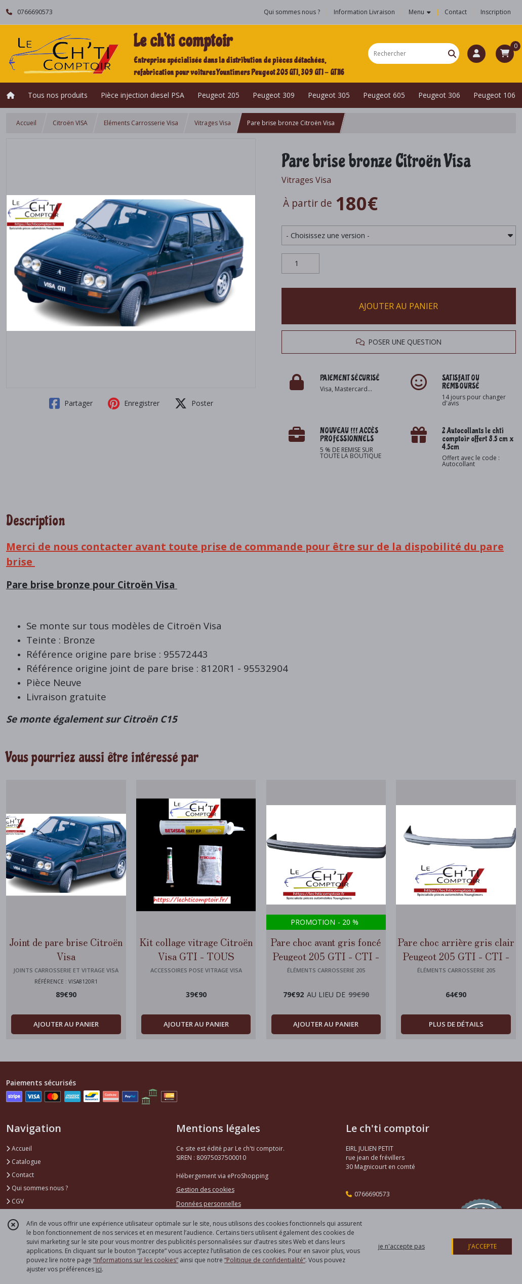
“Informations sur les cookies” (135, 1260)
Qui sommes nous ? (37, 1188)
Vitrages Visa (212, 123)
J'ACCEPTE (482, 1246)
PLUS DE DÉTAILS (456, 1024)
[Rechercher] (452, 53)
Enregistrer (133, 403)
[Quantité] (300, 263)
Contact (456, 12)
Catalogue (23, 1161)
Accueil (26, 123)
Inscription (495, 12)
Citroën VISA (70, 123)
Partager (71, 403)
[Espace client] (476, 54)
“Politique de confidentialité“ (264, 1260)
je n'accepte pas (401, 1246)
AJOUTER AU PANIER (398, 306)
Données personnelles (208, 1203)
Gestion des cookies (205, 1189)
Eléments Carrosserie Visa (141, 123)
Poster (194, 403)
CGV (15, 1201)
